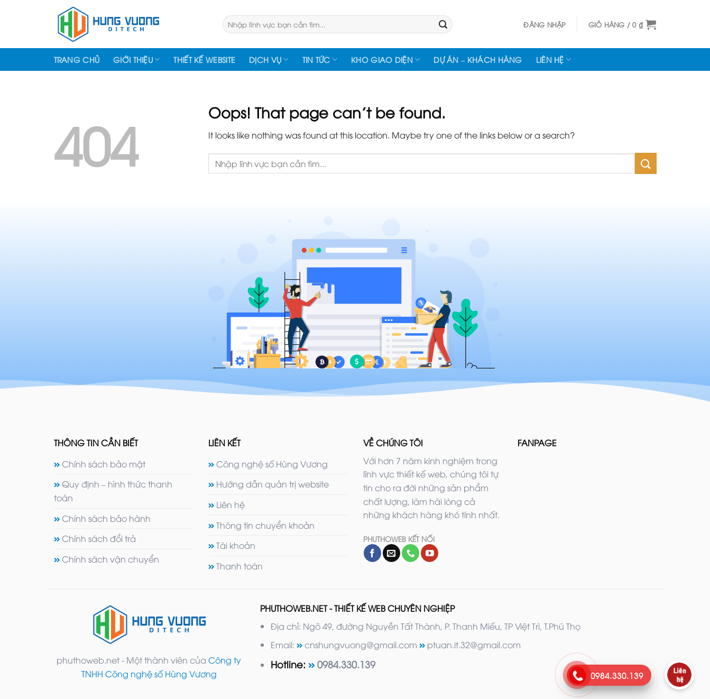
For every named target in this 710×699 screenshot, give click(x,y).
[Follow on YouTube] (429, 553)
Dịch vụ (269, 59)
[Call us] (410, 553)
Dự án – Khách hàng (478, 59)
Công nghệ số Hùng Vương (272, 464)
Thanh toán (239, 566)
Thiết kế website (204, 59)
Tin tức (320, 59)
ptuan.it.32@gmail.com (474, 644)
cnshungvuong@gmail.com (361, 644)
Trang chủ (77, 59)
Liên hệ (553, 59)
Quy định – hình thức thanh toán (113, 490)
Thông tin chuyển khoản (265, 525)
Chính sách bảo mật (103, 464)
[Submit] (443, 24)
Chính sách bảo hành (106, 518)
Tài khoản (235, 545)
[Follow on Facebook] (372, 553)
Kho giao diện (385, 59)
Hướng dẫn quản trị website (272, 484)
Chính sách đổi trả (99, 538)
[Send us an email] (391, 553)
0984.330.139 (346, 663)
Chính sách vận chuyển (110, 559)
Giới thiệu (136, 59)
